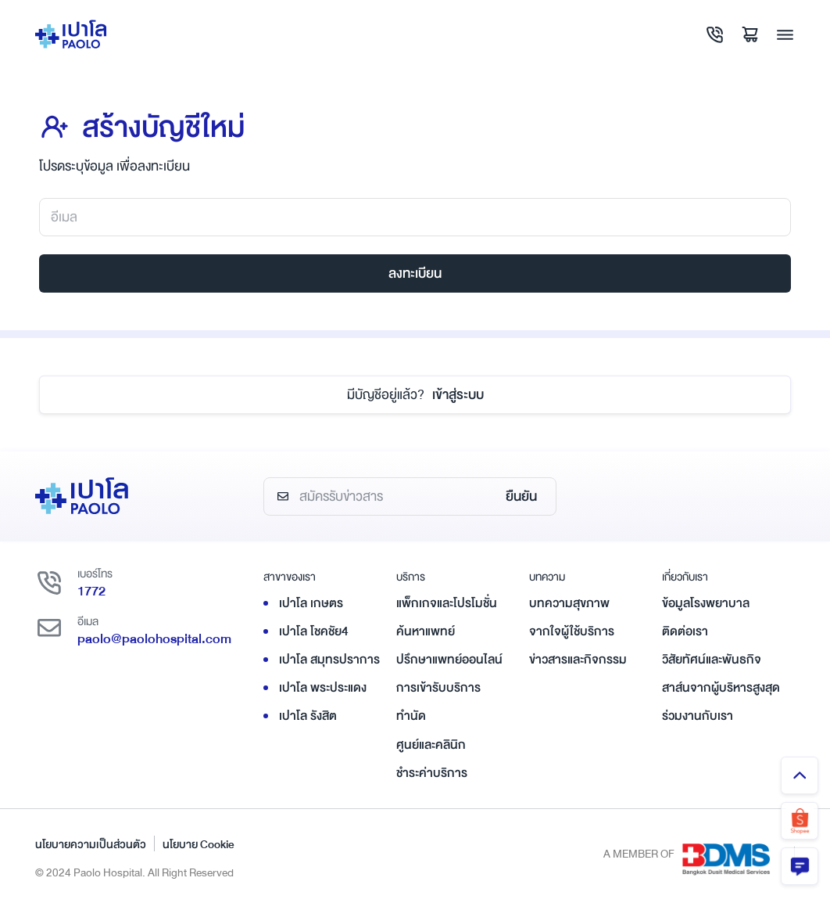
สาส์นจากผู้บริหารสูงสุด (721, 688)
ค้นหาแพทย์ (425, 631)
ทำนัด (411, 716)
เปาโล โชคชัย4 (314, 631)
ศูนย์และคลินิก (431, 745)
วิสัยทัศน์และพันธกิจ (711, 659)
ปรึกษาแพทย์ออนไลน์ (449, 659)
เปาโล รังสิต (308, 716)
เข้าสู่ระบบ (415, 394)
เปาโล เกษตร (311, 603)
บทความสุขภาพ (569, 603)
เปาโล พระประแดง (323, 688)
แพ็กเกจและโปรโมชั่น (446, 603)
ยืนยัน (521, 496)
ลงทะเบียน (415, 273)
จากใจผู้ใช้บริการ (571, 631)
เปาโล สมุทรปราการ (329, 659)
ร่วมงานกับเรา (697, 716)
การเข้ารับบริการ (438, 688)
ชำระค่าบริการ (431, 773)
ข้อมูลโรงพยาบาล (706, 603)
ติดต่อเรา (685, 631)
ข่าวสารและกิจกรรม (578, 659)
